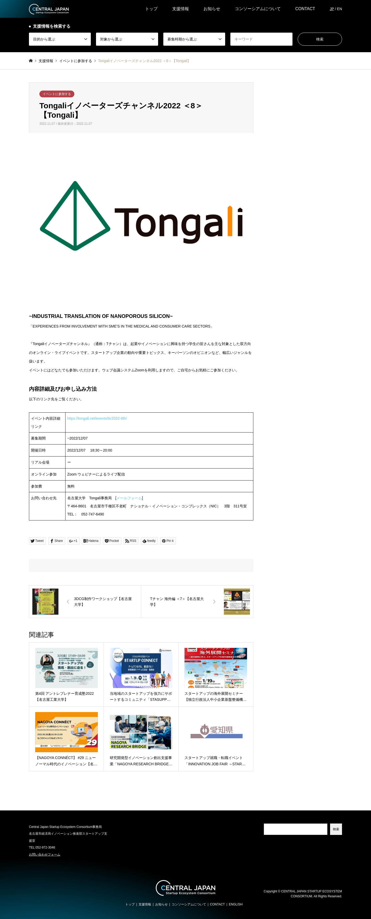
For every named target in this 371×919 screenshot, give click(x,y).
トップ (151, 9)
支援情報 (180, 9)
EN (339, 9)
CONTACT (305, 9)
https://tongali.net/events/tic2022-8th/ (97, 418)
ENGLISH (236, 904)
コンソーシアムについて (258, 9)
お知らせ (212, 9)
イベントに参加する (57, 94)
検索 (336, 829)
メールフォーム (129, 498)
